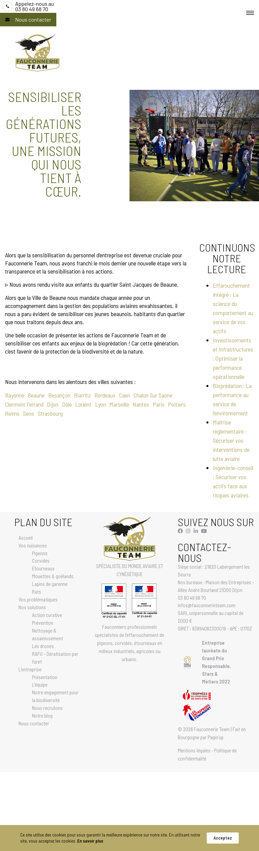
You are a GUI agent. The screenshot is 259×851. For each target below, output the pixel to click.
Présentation (44, 677)
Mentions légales (194, 750)
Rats (36, 592)
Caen (124, 395)
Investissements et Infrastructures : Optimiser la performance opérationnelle (233, 358)
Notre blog (42, 716)
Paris (159, 404)
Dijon (52, 404)
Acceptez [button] (222, 838)
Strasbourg (50, 413)
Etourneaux (43, 568)
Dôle (67, 404)
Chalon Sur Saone (153, 395)
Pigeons (40, 553)
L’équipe (40, 684)
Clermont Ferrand (24, 404)
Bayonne (14, 395)
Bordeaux (105, 395)
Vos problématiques (38, 599)
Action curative (47, 615)
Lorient (83, 404)
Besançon (59, 395)
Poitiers (177, 404)
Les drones (43, 646)
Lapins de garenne (49, 584)
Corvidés (41, 561)
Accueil (26, 538)
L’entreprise (30, 669)
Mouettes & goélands (53, 576)
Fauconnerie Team (212, 729)
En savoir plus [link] (90, 841)
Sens (28, 413)
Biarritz (82, 395)
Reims (12, 413)
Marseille (119, 404)
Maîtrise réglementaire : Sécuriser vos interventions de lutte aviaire (231, 440)
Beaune (36, 395)
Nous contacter (33, 19)
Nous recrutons (47, 708)
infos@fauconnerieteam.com (206, 605)
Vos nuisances (33, 545)
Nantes (141, 404)
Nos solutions (32, 607)
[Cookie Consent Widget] (129, 838)
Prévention (42, 623)
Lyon (100, 404)
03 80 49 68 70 (34, 6)
